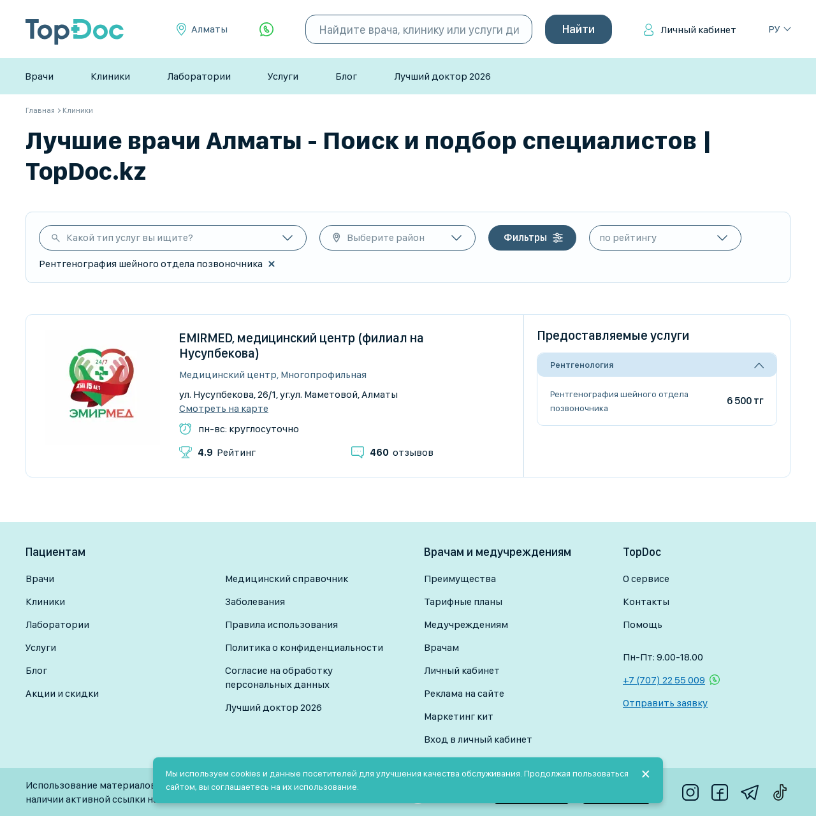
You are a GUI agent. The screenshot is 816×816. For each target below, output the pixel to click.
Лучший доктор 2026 (442, 76)
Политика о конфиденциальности (304, 647)
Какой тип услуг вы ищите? (129, 237)
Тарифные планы (463, 601)
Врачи (39, 76)
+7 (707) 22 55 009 (664, 680)
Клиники (110, 76)
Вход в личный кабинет (478, 739)
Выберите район (386, 237)
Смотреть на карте (223, 408)
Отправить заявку (665, 703)
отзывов (401, 452)
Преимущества (460, 578)
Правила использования (281, 624)
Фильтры (525, 237)
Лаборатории (199, 76)
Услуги (283, 76)
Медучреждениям (466, 624)
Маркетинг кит (458, 716)
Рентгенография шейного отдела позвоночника (619, 401)
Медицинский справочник (286, 578)
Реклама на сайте (464, 693)
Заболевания (255, 601)
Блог (346, 76)
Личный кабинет (698, 30)
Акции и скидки (62, 693)
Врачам (441, 647)
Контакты (646, 601)
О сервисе (646, 578)
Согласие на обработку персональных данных (279, 677)
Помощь (642, 624)
